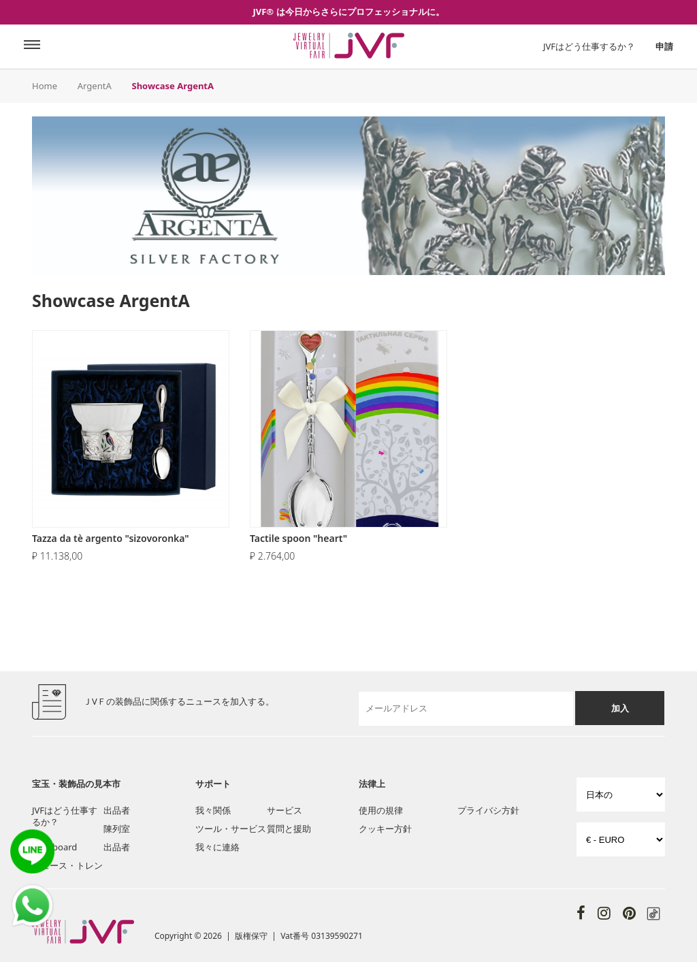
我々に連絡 (217, 847)
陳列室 (116, 828)
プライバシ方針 (488, 810)
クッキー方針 (385, 828)
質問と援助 (289, 828)
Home (44, 86)
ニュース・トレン (67, 865)
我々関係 (213, 810)
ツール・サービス (230, 828)
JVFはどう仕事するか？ (589, 46)
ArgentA (95, 86)
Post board (54, 847)
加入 (620, 708)
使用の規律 (381, 810)
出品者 (116, 810)
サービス (284, 810)
